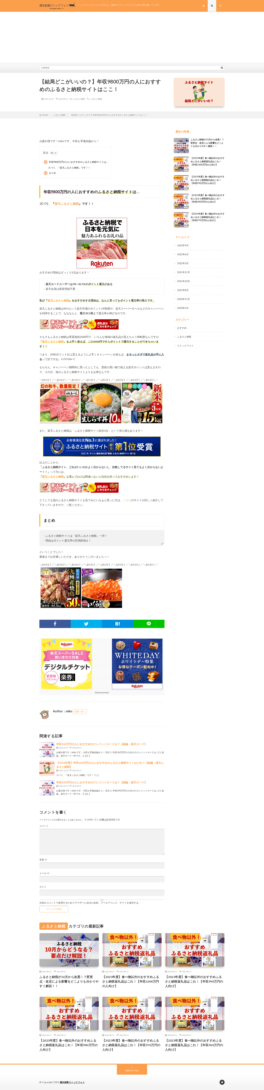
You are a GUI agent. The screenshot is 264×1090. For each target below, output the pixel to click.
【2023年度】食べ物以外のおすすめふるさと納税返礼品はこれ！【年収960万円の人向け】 (194, 1045)
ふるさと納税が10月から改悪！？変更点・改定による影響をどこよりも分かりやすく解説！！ (207, 142)
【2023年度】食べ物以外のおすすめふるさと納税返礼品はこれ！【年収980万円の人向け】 (207, 198)
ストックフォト (185, 344)
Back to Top (132, 1070)
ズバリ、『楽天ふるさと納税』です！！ (69, 167)
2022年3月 (183, 262)
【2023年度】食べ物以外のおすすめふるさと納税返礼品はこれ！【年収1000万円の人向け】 (207, 161)
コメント (44, 826)
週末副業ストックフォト (72, 1082)
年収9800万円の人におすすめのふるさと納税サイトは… (76, 162)
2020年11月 (183, 298)
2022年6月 (183, 254)
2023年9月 (183, 245)
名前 (43, 859)
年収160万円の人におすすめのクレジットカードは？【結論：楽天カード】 (101, 744)
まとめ (50, 173)
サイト (42, 887)
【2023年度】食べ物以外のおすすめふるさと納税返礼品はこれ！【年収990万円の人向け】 (207, 180)
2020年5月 (183, 306)
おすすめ (182, 326)
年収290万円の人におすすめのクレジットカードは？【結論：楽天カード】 (101, 782)
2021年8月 (183, 289)
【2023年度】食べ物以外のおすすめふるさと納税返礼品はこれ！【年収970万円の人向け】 (207, 217)
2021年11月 (183, 271)
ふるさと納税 (79, 99)
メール (44, 873)
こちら (127, 500)
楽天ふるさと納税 (58, 300)
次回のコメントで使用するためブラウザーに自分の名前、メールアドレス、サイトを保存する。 (90, 903)
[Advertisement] (132, 37)
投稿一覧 (79, 711)
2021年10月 (183, 280)
